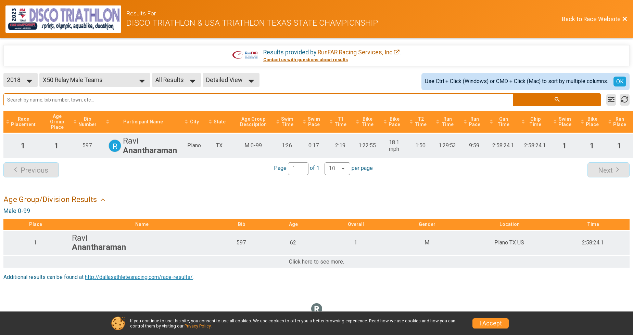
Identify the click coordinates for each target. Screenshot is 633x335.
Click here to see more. (316, 262)
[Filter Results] (611, 100)
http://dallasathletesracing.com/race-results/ (139, 277)
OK (619, 81)
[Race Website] (65, 19)
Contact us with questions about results (305, 59)
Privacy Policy (198, 326)
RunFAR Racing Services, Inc (355, 52)
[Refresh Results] (625, 100)
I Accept (490, 323)
